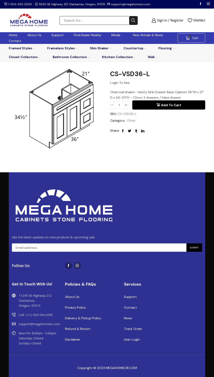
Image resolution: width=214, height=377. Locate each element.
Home (13, 35)
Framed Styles (22, 48)
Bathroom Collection (71, 57)
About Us (34, 35)
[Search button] (133, 20)
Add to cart (171, 105)
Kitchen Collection (119, 57)
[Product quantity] (119, 105)
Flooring (166, 48)
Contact (15, 41)
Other (131, 121)
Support (57, 35)
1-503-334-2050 (20, 4)
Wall (152, 57)
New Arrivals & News (148, 35)
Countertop (135, 48)
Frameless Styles (62, 48)
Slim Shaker (100, 48)
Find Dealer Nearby (87, 35)
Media (117, 35)
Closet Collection (24, 57)
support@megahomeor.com (131, 4)
